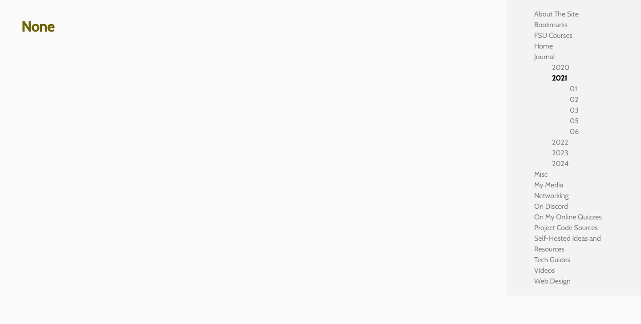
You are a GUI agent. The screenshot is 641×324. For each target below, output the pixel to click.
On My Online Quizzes (568, 217)
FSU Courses (553, 35)
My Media (548, 185)
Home (543, 46)
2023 (560, 153)
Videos (544, 270)
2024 (560, 163)
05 (574, 121)
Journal (544, 57)
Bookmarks (551, 24)
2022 (560, 142)
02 (574, 99)
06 (574, 131)
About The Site (556, 14)
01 (573, 89)
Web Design (552, 281)
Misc (541, 174)
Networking (551, 195)
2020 (560, 67)
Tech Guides (552, 259)
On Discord (551, 206)
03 (574, 110)
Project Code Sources (566, 227)
